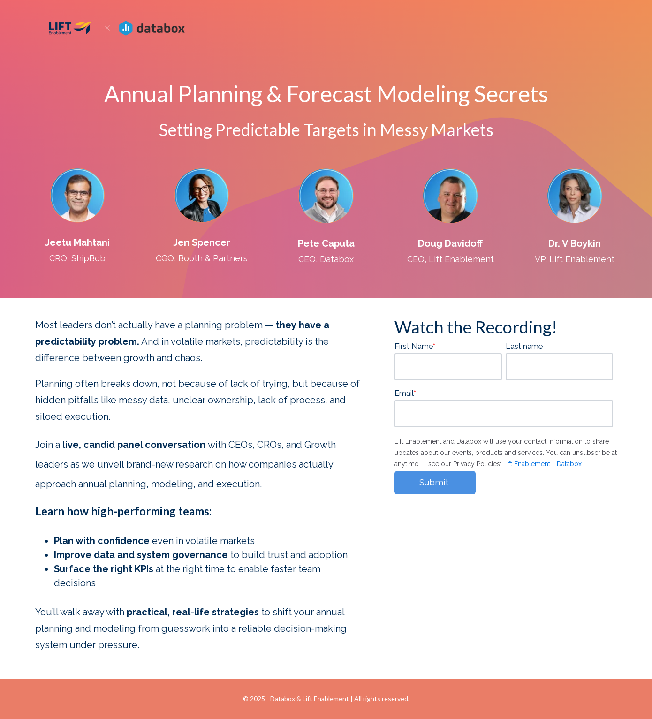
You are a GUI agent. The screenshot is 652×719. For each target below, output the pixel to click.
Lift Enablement (526, 464)
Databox (569, 464)
